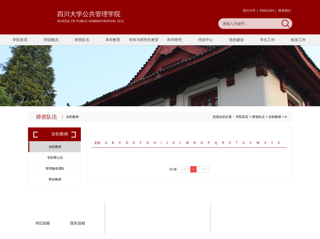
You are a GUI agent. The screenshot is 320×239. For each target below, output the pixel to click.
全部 (97, 143)
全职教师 (274, 117)
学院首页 (20, 40)
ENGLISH (267, 10)
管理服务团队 (54, 168)
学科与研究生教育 (144, 40)
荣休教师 (55, 179)
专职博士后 (55, 158)
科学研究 (174, 40)
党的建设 (236, 40)
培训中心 (205, 40)
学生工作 (267, 40)
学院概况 (51, 40)
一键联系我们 (271, 219)
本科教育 (112, 40)
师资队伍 (82, 40)
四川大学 (249, 10)
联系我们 (284, 10)
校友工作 (298, 40)
